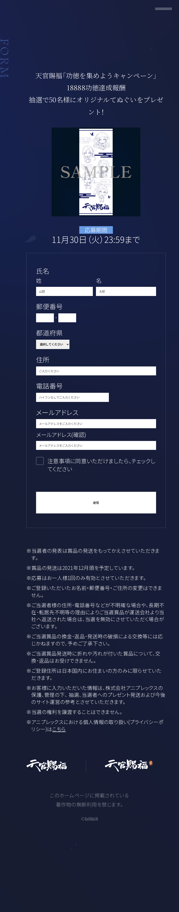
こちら (59, 729)
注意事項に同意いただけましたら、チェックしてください (101, 465)
